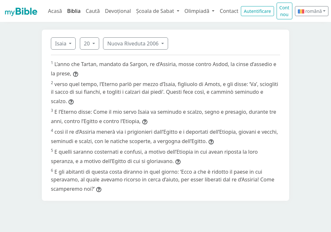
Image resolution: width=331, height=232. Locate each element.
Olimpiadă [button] (197, 11)
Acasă (55, 11)
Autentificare (257, 11)
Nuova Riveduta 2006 (133, 43)
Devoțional (118, 11)
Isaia (61, 43)
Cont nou (284, 11)
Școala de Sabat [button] (155, 11)
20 (87, 43)
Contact (229, 11)
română (310, 11)
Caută (93, 11)
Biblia (74, 11)
